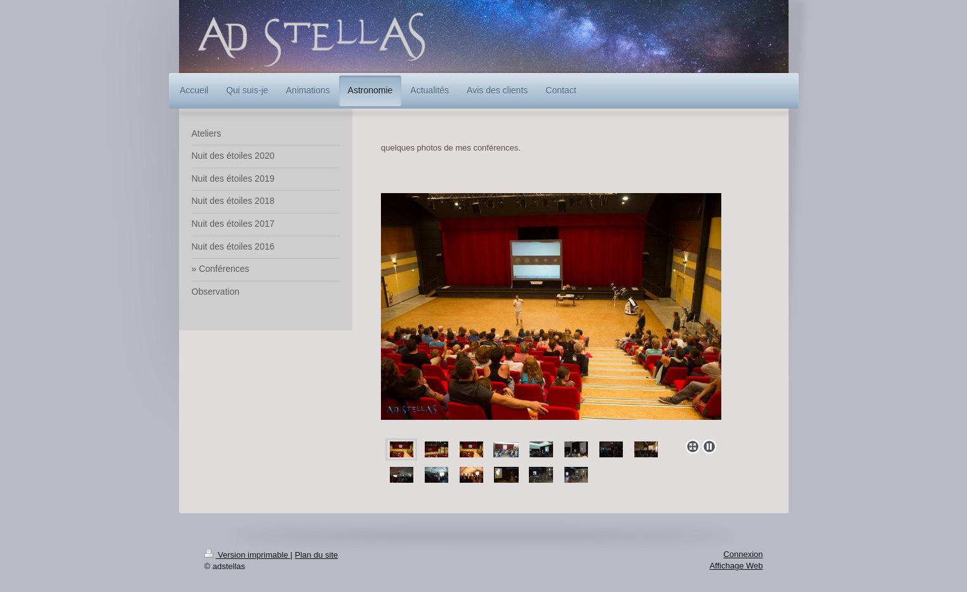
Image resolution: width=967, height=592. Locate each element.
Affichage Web (736, 565)
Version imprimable (247, 555)
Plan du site (316, 555)
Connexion (743, 554)
